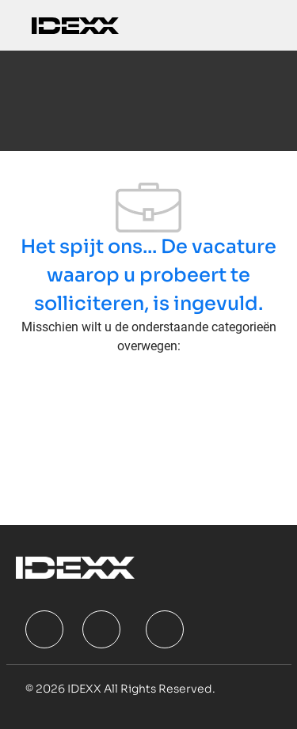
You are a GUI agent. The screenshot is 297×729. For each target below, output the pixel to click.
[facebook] (44, 629)
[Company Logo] (75, 25)
